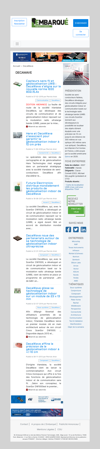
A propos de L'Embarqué (43, 424)
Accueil (16, 66)
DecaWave (28, 66)
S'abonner (81, 23)
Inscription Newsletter (19, 22)
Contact (24, 424)
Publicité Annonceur (69, 424)
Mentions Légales (45, 429)
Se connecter (81, 33)
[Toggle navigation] (17, 43)
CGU (59, 429)
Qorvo (67, 156)
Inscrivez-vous (76, 210)
